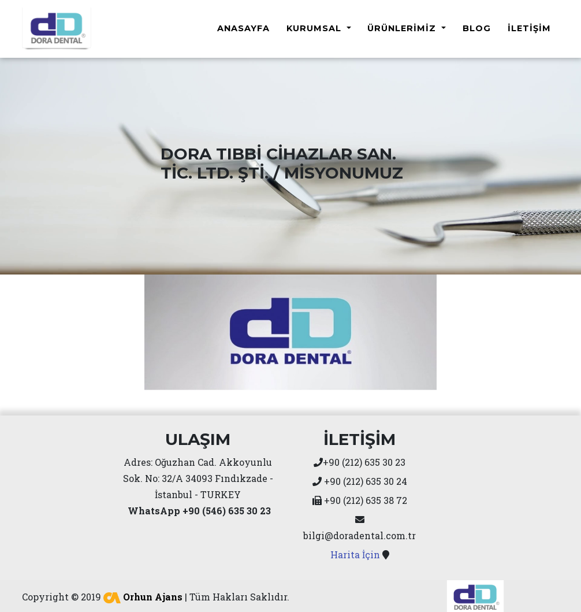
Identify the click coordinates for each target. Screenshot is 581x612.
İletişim (529, 26)
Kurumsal (315, 26)
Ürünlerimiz (403, 26)
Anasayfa (243, 26)
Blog (477, 26)
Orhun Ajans (143, 593)
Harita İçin (355, 551)
